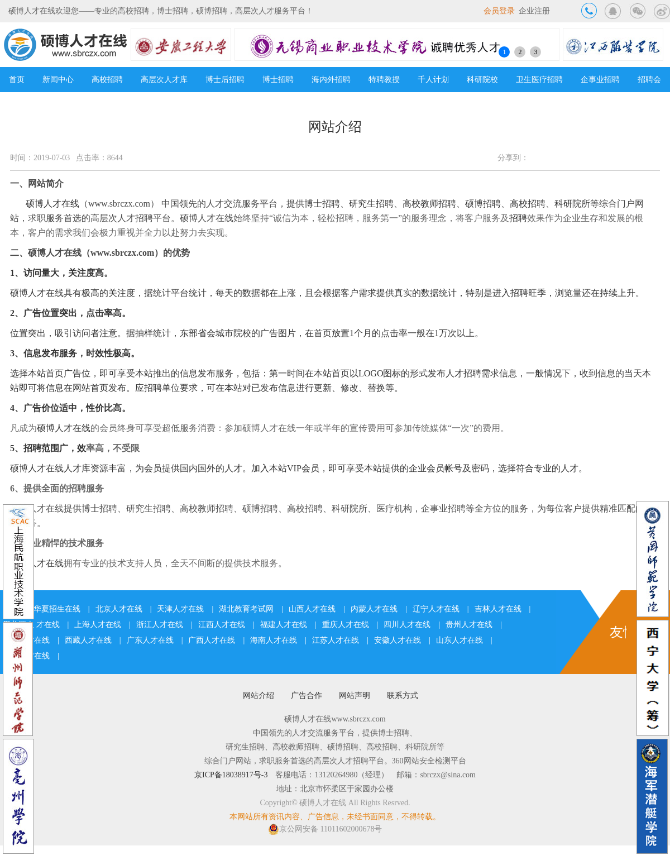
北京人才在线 (118, 609)
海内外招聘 (331, 79)
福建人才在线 (283, 624)
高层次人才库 (164, 79)
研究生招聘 (371, 203)
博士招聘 (278, 79)
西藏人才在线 (88, 640)
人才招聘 (463, 373)
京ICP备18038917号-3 (230, 775)
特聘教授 (384, 79)
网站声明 (354, 695)
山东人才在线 (459, 640)
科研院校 (482, 79)
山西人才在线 (312, 609)
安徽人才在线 (397, 640)
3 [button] (535, 52)
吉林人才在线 (498, 609)
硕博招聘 (483, 203)
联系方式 (402, 695)
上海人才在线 (97, 624)
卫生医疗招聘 (539, 79)
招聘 (518, 218)
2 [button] (519, 52)
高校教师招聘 (429, 203)
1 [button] (504, 52)
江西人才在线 (221, 624)
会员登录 (499, 11)
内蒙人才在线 (374, 609)
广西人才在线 (211, 640)
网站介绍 (258, 695)
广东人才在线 (150, 640)
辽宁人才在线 (436, 609)
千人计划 (433, 79)
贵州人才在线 (469, 624)
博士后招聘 (225, 79)
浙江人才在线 (159, 624)
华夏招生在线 (57, 609)
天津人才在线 (180, 609)
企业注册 (534, 11)
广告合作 (306, 695)
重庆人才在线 (345, 624)
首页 (17, 79)
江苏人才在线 (335, 640)
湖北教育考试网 (246, 609)
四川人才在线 (407, 624)
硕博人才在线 (52, 203)
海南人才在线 (273, 640)
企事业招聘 (600, 79)
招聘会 (649, 79)
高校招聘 (107, 79)
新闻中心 (58, 79)
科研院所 (572, 203)
